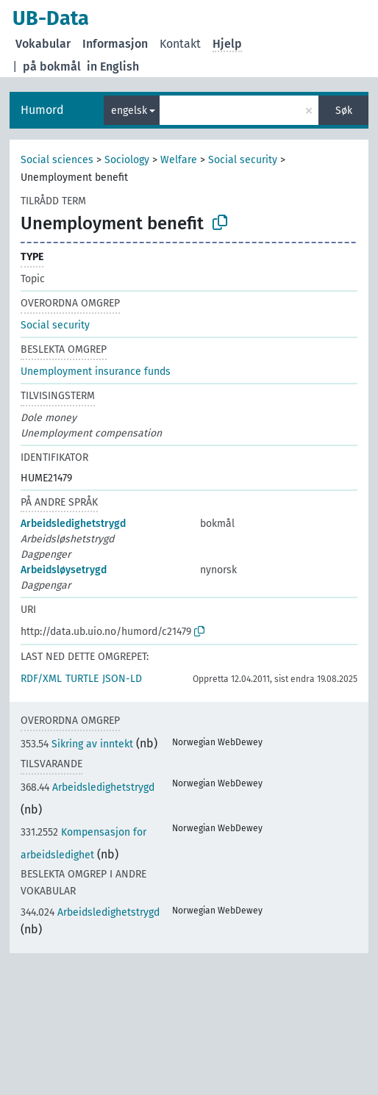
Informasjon (115, 44)
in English (113, 66)
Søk (343, 110)
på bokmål (52, 66)
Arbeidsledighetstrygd (73, 523)
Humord (42, 110)
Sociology (126, 160)
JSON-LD (122, 678)
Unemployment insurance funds (96, 371)
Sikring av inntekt (77, 744)
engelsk (129, 110)
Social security (242, 160)
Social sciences (57, 160)
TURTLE (82, 678)
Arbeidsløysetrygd (64, 570)
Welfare (178, 160)
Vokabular (43, 44)
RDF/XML (41, 678)
